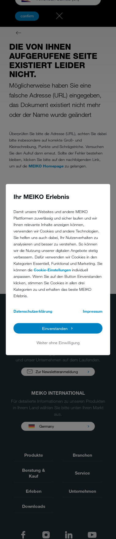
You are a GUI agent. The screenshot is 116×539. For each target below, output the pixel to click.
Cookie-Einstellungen (52, 269)
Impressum (92, 310)
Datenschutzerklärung (33, 310)
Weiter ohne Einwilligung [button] (58, 342)
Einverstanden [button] (55, 328)
